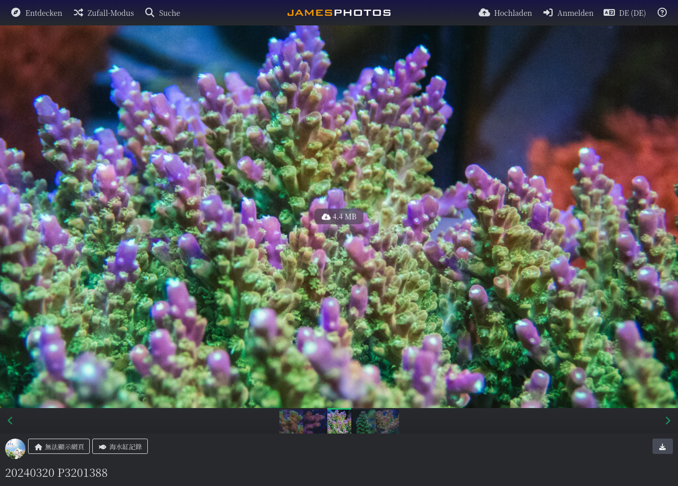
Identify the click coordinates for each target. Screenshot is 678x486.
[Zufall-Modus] (103, 12)
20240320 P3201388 (56, 472)
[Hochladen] (505, 12)
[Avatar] (15, 449)
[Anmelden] (568, 12)
